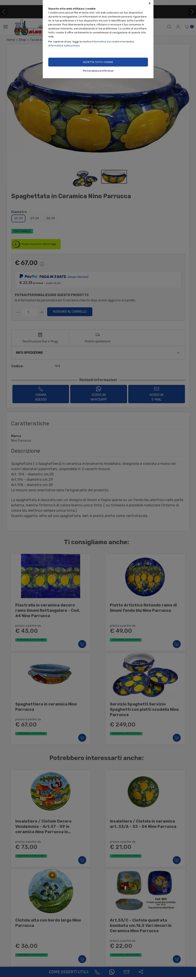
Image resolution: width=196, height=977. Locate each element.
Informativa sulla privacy (64, 45)
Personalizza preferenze (98, 70)
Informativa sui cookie (105, 41)
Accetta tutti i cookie (98, 62)
